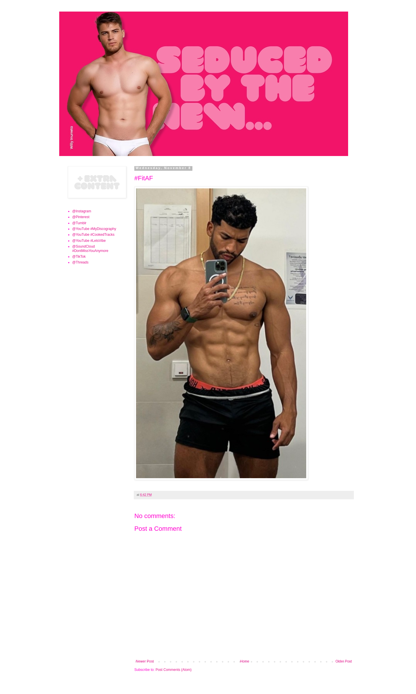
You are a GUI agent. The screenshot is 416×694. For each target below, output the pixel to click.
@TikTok (79, 257)
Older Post (343, 661)
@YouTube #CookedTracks (93, 235)
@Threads (80, 262)
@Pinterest (81, 217)
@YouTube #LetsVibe (89, 241)
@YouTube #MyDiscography (94, 229)
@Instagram (81, 211)
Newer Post (145, 661)
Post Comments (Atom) (173, 670)
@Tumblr (79, 223)
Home (244, 661)
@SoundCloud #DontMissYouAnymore (90, 248)
